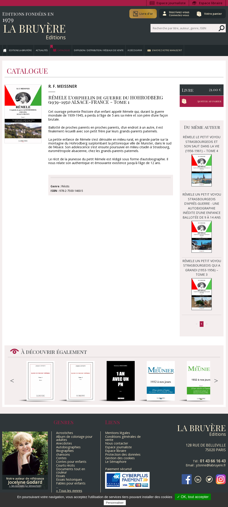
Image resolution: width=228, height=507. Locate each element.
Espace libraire (210, 3)
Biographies (65, 451)
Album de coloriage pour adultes (74, 438)
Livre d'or (146, 14)
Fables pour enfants (71, 483)
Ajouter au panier (209, 101)
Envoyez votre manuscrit (167, 50)
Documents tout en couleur (70, 470)
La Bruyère (34, 28)
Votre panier (213, 14)
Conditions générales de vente (123, 438)
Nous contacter (116, 443)
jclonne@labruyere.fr (211, 465)
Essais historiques (69, 479)
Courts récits (65, 465)
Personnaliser (115, 502)
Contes (61, 458)
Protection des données (122, 454)
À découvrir (135, 50)
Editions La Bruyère (20, 50)
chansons (63, 454)
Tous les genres (70, 490)
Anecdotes (64, 443)
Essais (60, 476)
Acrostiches (64, 433)
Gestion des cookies (120, 458)
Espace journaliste (171, 3)
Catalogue (64, 50)
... (57, 487)
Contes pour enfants (71, 461)
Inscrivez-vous (179, 13)
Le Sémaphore (115, 461)
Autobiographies (68, 447)
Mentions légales (117, 433)
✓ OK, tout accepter (193, 497)
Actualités (42, 50)
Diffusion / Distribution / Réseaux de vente (99, 50)
